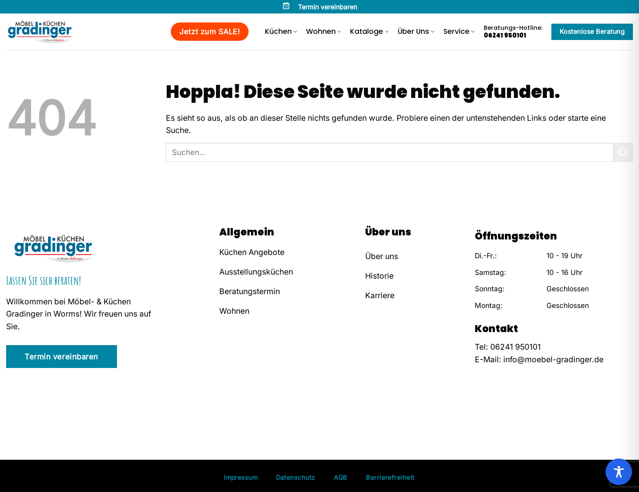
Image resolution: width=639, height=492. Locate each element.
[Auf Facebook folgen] (481, 410)
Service (459, 31)
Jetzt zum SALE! (209, 31)
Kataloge (369, 31)
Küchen (281, 31)
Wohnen (323, 31)
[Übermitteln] (623, 152)
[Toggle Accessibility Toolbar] (619, 472)
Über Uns (416, 31)
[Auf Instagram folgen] (493, 410)
